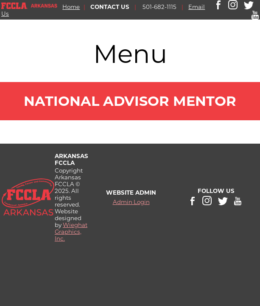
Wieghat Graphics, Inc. (71, 231)
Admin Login (131, 201)
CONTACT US (109, 6)
